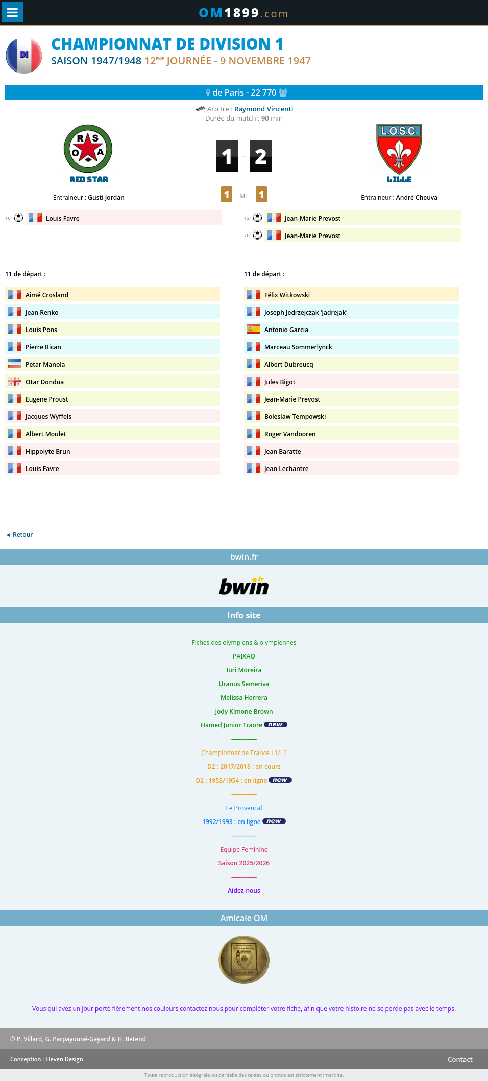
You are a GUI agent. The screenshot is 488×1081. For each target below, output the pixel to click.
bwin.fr (244, 556)
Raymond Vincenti (263, 108)
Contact (460, 1059)
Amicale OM (244, 918)
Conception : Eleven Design (46, 1059)
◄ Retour (19, 534)
